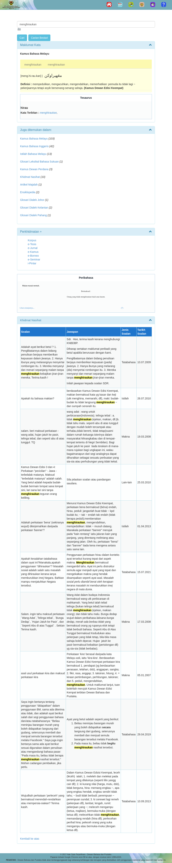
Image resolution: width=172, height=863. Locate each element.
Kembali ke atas (29, 838)
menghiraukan (32, 64)
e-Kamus (33, 251)
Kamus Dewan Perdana (34, 169)
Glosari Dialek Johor (32, 199)
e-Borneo (33, 255)
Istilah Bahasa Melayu (33, 153)
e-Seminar (34, 259)
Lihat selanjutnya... (27, 308)
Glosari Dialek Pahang (33, 215)
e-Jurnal (33, 248)
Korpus (32, 240)
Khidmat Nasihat (30, 176)
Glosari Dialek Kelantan (34, 207)
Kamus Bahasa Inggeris (34, 146)
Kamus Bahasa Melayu (34, 138)
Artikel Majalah (29, 184)
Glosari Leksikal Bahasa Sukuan (39, 161)
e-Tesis (32, 244)
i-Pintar (32, 263)
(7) (122, 308)
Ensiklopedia (27, 192)
